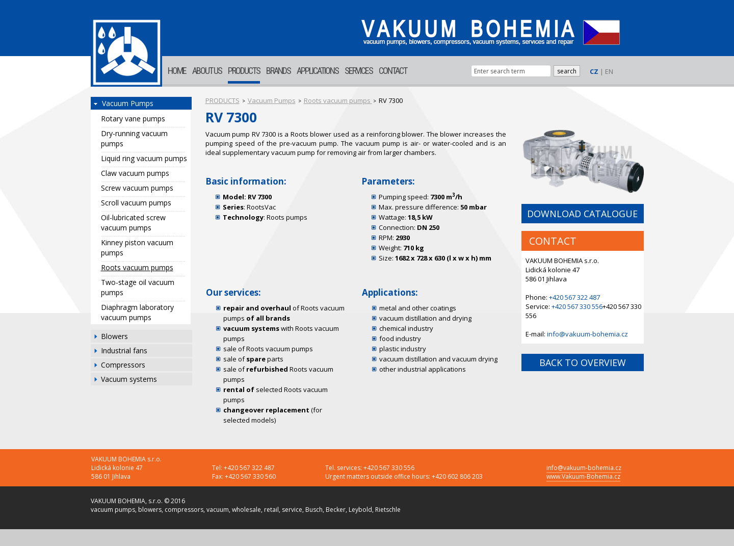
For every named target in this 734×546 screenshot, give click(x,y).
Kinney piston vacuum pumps (137, 247)
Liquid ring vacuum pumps (144, 158)
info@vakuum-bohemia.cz (587, 334)
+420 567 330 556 (577, 306)
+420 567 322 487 (574, 297)
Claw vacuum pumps (135, 173)
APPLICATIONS (317, 70)
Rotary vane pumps (133, 118)
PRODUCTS (244, 70)
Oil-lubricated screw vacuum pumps (133, 222)
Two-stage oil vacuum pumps (137, 287)
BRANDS (278, 70)
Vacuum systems (129, 379)
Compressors (123, 365)
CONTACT (393, 70)
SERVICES (359, 70)
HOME (177, 70)
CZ (594, 71)
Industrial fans (124, 350)
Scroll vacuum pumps (136, 202)
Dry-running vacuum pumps (134, 138)
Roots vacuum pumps (137, 267)
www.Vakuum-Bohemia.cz (583, 476)
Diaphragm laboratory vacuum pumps (137, 312)
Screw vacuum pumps (137, 188)
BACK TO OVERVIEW (582, 362)
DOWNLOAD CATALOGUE (582, 213)
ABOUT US (207, 70)
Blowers (114, 336)
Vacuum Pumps (127, 103)
